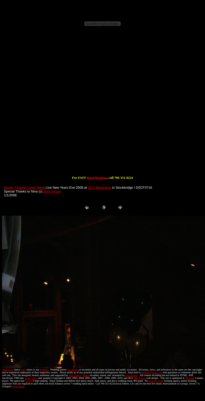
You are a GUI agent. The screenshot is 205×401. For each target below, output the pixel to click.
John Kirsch (52, 191)
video (34, 378)
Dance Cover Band (31, 187)
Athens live (8, 369)
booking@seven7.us (151, 372)
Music (86, 375)
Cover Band (18, 386)
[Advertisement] (61, 106)
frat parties (72, 369)
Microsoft (190, 378)
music (28, 378)
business (44, 369)
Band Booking (97, 178)
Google (28, 380)
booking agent (155, 380)
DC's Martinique (99, 187)
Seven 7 (10, 187)
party (23, 369)
